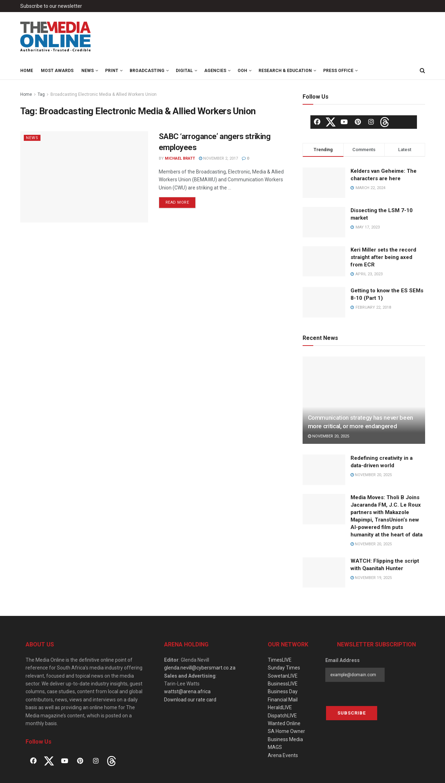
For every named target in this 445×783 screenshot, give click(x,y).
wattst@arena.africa (187, 691)
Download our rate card (190, 699)
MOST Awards (57, 70)
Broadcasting (147, 70)
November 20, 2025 (328, 436)
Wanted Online (284, 723)
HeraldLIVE (280, 707)
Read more (177, 202)
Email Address (342, 660)
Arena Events (283, 755)
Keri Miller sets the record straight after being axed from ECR (383, 257)
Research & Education (285, 70)
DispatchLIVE (282, 715)
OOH (242, 70)
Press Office (338, 70)
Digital (184, 70)
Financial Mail (283, 699)
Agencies (215, 70)
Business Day (283, 691)
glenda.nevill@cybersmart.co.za (199, 668)
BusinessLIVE (283, 683)
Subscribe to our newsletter (51, 6)
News (87, 70)
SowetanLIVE (283, 676)
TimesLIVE (280, 660)
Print (111, 70)
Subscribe (351, 713)
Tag (41, 94)
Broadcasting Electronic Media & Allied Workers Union (103, 94)
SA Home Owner (286, 731)
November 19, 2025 (371, 577)
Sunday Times (284, 668)
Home (26, 70)
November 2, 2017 (218, 158)
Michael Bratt (180, 158)
